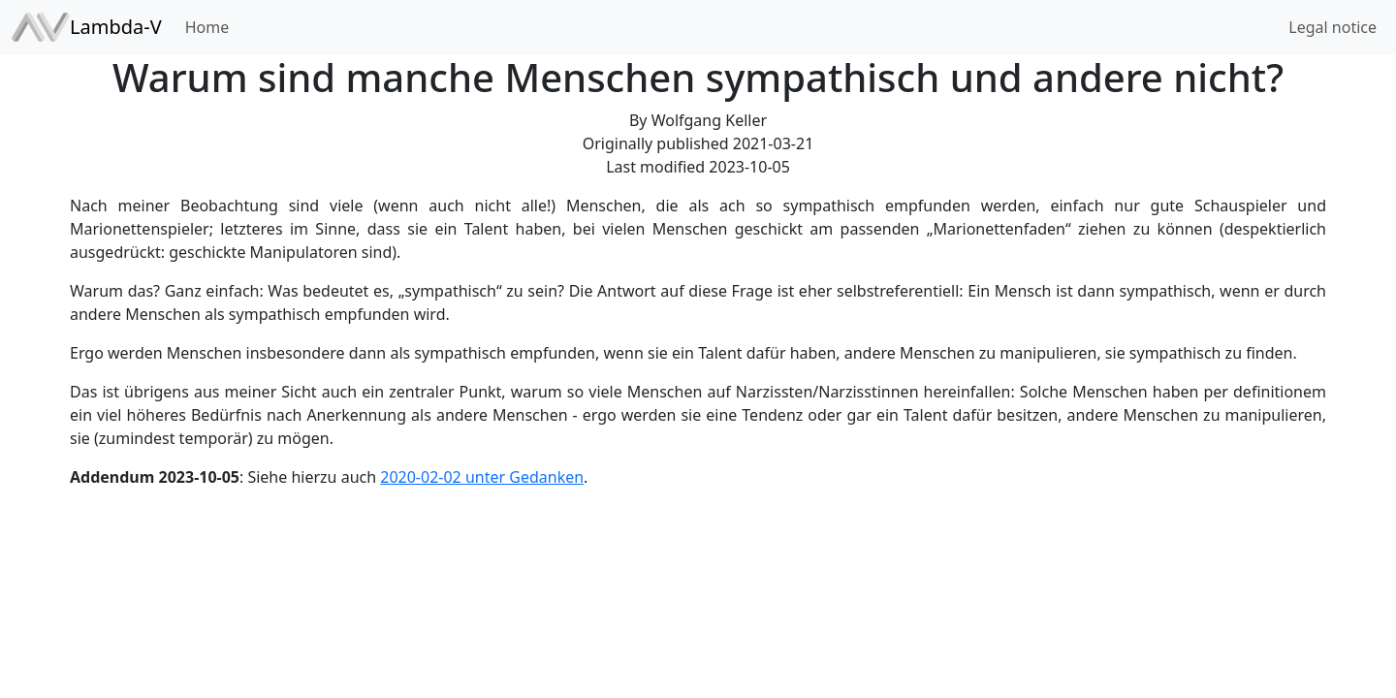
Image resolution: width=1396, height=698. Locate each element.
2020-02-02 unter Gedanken (482, 477)
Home (207, 27)
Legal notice (1332, 27)
